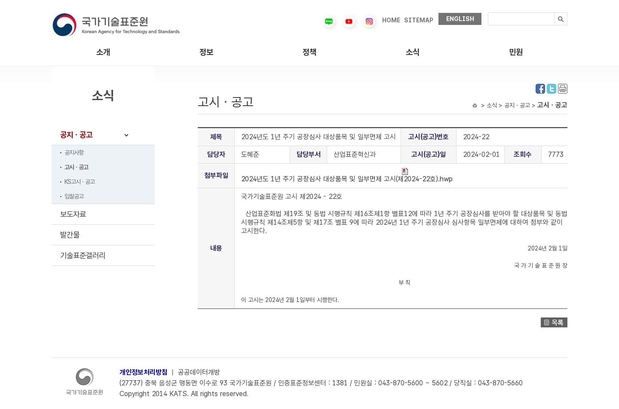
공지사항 (73, 152)
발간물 (70, 234)
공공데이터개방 (199, 372)
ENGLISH (460, 18)
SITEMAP (418, 20)
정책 (309, 52)
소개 (103, 52)
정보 (206, 52)
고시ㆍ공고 (76, 167)
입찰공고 (73, 196)
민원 (516, 52)
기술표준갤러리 (82, 255)
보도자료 (73, 214)
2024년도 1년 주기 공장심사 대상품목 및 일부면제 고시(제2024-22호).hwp (347, 175)
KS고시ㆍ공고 (79, 181)
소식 (413, 52)
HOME (391, 20)
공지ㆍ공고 (76, 134)
